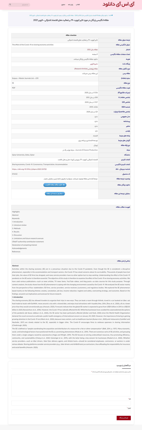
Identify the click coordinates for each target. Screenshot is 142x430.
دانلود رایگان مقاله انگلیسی (55, 185)
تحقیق (63, 5)
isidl (78, 5)
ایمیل (129, 408)
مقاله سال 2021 (92, 50)
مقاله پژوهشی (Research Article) (86, 69)
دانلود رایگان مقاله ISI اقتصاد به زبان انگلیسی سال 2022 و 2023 (91, 16)
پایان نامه (70, 5)
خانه (111, 16)
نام (129, 399)
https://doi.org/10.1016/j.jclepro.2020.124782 (29, 169)
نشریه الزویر (94, 64)
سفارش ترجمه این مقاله (54, 193)
